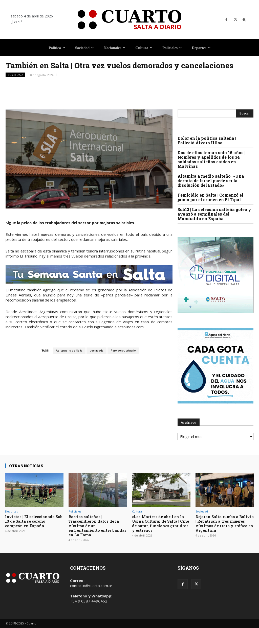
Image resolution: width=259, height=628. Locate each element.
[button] (244, 19)
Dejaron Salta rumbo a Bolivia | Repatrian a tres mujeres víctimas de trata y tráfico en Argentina (225, 523)
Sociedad (15, 75)
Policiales (75, 511)
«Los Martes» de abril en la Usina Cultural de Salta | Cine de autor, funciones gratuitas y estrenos (160, 523)
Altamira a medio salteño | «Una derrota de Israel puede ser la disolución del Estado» (211, 180)
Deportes (11, 511)
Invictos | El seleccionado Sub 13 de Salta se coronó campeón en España (33, 521)
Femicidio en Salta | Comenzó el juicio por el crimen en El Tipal (210, 197)
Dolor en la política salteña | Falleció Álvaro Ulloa (207, 140)
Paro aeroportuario (123, 350)
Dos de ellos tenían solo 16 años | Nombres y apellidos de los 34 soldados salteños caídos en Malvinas (211, 159)
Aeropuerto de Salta (69, 350)
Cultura (137, 511)
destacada (96, 350)
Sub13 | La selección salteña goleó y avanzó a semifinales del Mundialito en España (214, 214)
